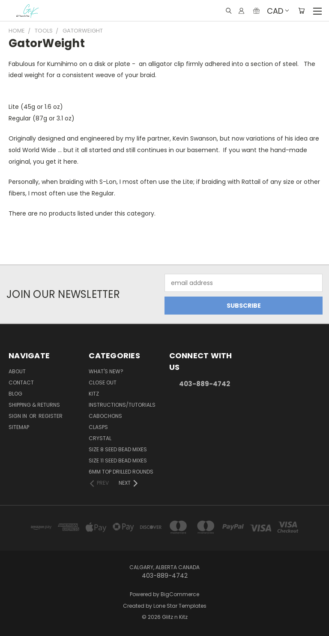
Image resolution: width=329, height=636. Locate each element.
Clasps (98, 427)
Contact (21, 382)
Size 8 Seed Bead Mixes (118, 449)
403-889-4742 (204, 383)
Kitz (94, 393)
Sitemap (19, 427)
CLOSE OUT (103, 382)
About (17, 371)
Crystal (100, 438)
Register (51, 416)
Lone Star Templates (179, 605)
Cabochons (105, 416)
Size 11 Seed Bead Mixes (118, 460)
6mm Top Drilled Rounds (121, 471)
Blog (15, 393)
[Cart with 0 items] (301, 10)
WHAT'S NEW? (106, 371)
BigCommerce (180, 594)
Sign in (18, 416)
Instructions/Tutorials (122, 404)
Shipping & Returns (34, 404)
